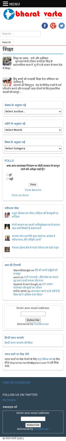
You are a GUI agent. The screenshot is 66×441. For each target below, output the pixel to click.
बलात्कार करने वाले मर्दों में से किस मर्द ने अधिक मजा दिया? (36, 293)
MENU (14, 4)
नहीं (11, 179)
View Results (33, 190)
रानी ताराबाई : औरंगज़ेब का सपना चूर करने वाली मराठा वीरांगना (35, 279)
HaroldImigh (21, 270)
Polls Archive (20, 195)
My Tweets (9, 400)
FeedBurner (41, 324)
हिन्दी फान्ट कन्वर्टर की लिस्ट (19, 343)
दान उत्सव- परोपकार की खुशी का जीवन (33, 286)
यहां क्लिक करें (44, 359)
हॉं (10, 175)
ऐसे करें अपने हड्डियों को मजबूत (35, 272)
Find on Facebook (16, 382)
